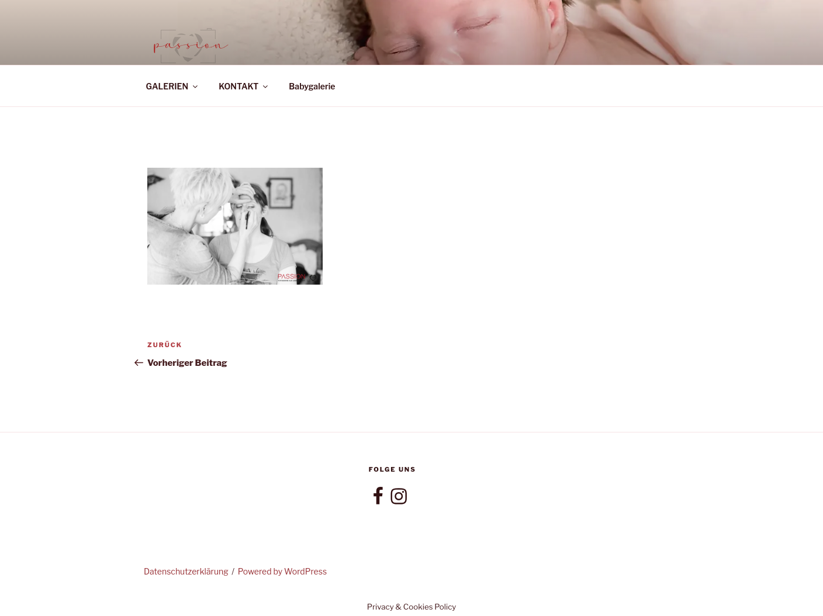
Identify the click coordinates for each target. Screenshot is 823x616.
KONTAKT (244, 86)
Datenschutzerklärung (186, 571)
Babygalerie (312, 86)
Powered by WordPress (282, 571)
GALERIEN (173, 86)
